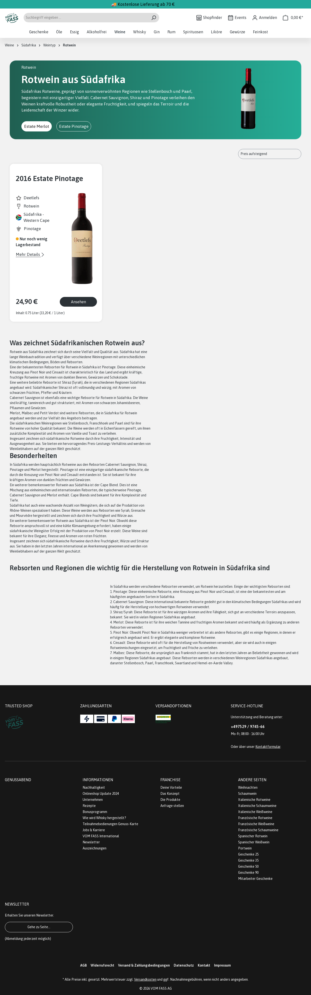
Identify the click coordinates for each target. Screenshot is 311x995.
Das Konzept (170, 794)
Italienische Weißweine (255, 812)
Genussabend (18, 780)
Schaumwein (247, 794)
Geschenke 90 (248, 872)
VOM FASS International (101, 836)
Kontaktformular (267, 747)
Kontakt (204, 965)
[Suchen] (153, 18)
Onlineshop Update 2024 (101, 794)
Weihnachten (248, 787)
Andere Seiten (252, 780)
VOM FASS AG (161, 988)
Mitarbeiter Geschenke (255, 879)
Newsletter (91, 842)
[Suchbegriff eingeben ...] (85, 18)
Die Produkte (170, 800)
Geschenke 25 (248, 854)
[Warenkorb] (293, 17)
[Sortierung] (269, 154)
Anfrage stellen (172, 806)
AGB (83, 965)
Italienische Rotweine (254, 800)
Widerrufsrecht (102, 965)
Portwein (245, 848)
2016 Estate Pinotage (49, 178)
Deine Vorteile (171, 787)
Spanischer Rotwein (253, 836)
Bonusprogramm (95, 812)
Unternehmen (93, 800)
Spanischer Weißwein (253, 842)
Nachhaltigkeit (94, 787)
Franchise (170, 780)
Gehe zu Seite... (38, 927)
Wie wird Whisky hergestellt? (104, 818)
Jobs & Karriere (94, 830)
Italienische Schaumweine (257, 806)
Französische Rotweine (255, 818)
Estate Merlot (36, 126)
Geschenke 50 (248, 866)
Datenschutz (184, 965)
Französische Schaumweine (258, 830)
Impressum (222, 965)
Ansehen (78, 302)
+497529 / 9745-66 (248, 726)
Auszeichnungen (94, 848)
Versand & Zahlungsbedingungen (144, 965)
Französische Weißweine (256, 824)
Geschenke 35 (248, 860)
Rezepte (89, 806)
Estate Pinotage (73, 126)
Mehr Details (28, 254)
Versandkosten (145, 979)
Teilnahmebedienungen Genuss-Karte (110, 824)
